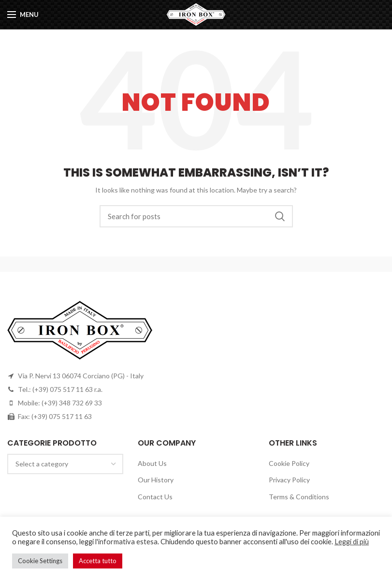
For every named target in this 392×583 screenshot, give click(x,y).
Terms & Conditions (299, 497)
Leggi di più (351, 542)
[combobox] (65, 464)
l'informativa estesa (126, 542)
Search (280, 216)
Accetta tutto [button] (97, 561)
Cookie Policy (289, 463)
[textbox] (41, 464)
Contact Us (155, 497)
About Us (152, 463)
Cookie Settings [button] (40, 561)
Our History (156, 480)
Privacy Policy (289, 480)
